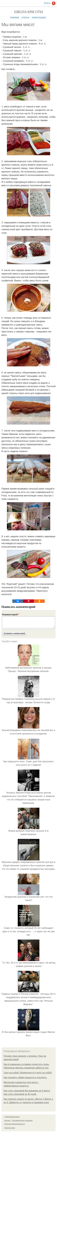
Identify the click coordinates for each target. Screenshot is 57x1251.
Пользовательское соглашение (22, 1120)
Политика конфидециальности (14, 1124)
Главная (14, 17)
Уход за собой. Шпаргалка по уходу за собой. (28, 1072)
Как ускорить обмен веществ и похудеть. (25, 1077)
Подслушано (39, 17)
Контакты (7, 1120)
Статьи (25, 17)
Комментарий (10, 614)
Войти (47, 3)
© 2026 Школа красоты (12, 1117)
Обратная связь (9, 1128)
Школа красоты (28, 12)
